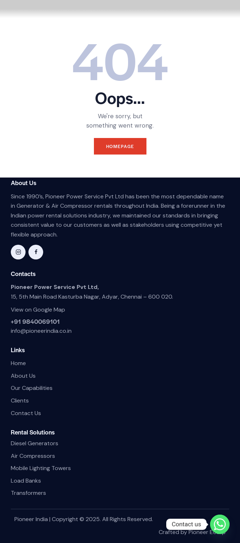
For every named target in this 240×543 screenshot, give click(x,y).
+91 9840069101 (35, 321)
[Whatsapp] (220, 524)
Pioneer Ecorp (207, 532)
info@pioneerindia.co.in (41, 331)
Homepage (120, 146)
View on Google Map (38, 309)
